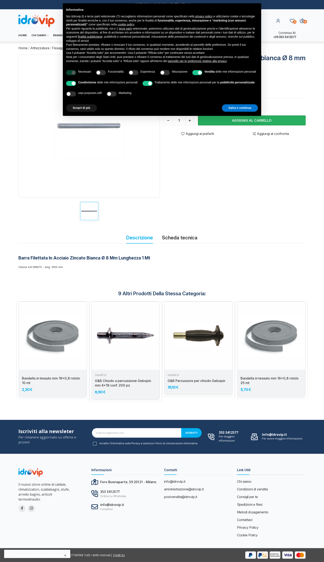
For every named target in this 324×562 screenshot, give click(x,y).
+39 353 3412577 (284, 37)
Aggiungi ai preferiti (197, 134)
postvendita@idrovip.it (180, 497)
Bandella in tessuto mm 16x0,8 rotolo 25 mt (270, 380)
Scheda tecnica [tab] (179, 238)
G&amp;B (100, 375)
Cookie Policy (247, 535)
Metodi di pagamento (252, 512)
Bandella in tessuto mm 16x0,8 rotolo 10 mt (51, 380)
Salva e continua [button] (240, 107)
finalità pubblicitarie (90, 36)
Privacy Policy (247, 527)
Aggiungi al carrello (252, 120)
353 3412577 (228, 432)
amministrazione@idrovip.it (184, 489)
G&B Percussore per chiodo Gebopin (196, 381)
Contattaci (245, 520)
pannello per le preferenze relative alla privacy (197, 61)
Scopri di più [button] (81, 107)
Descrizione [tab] (139, 238)
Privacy (135, 443)
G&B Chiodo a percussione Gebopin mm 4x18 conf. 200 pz (123, 383)
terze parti (125, 28)
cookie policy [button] (126, 24)
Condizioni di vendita (252, 489)
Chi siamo (244, 481)
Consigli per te (247, 497)
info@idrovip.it (274, 434)
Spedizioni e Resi (249, 504)
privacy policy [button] (204, 16)
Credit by (119, 555)
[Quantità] (179, 120)
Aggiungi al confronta (270, 134)
